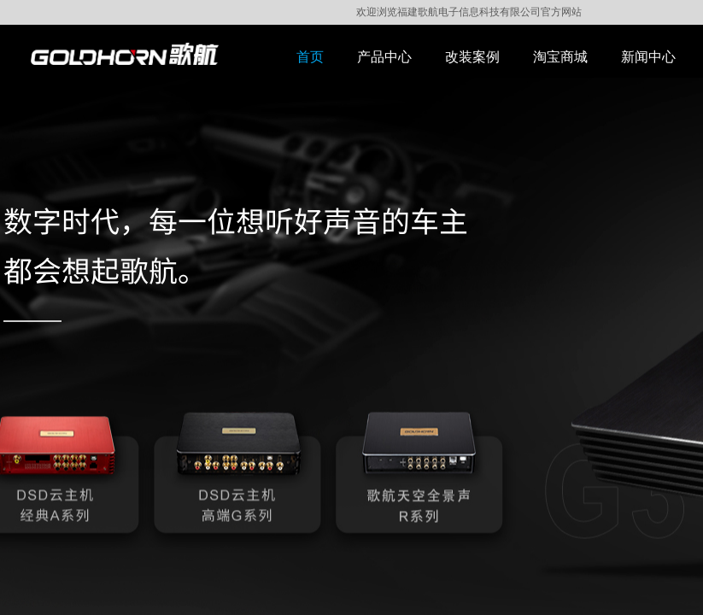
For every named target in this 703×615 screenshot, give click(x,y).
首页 (310, 56)
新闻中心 (648, 56)
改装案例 (472, 56)
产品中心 (384, 56)
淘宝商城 (560, 56)
